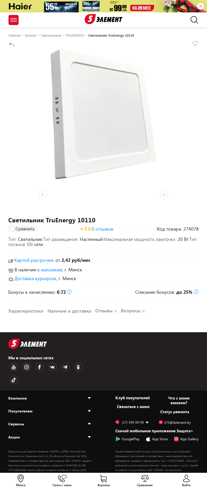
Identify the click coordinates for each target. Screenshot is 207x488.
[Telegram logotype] (56, 366)
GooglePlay (127, 424)
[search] (193, 20)
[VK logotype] (45, 366)
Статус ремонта (174, 397)
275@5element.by (175, 408)
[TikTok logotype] (77, 366)
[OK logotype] (66, 366)
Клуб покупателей (132, 383)
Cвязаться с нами (133, 392)
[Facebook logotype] (34, 366)
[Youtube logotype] (12, 366)
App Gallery (186, 424)
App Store (157, 424)
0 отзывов (103, 229)
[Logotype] (103, 19)
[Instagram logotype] (23, 366)
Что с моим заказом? (179, 386)
